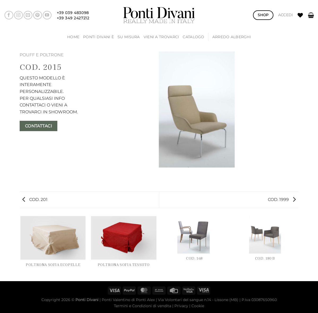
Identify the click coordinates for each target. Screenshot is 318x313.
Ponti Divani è (98, 37)
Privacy (181, 305)
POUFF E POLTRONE (42, 54)
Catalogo (193, 37)
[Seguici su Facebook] (9, 15)
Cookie (197, 305)
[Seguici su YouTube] (47, 15)
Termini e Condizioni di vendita (142, 305)
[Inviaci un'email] (28, 15)
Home (73, 37)
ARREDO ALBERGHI (231, 37)
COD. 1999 (282, 199)
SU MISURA (129, 37)
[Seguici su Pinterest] (37, 15)
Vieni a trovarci (161, 37)
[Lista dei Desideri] (300, 15)
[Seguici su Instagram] (18, 15)
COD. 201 (35, 199)
